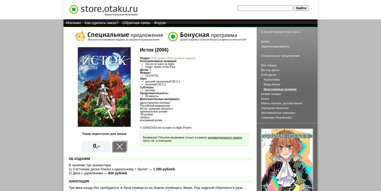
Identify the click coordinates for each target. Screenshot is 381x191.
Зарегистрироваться (275, 46)
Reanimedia (271, 79)
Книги (265, 98)
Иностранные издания (181, 58)
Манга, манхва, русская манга (281, 103)
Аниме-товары (271, 94)
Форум (160, 23)
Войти (265, 41)
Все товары (269, 65)
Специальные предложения (280, 55)
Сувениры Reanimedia (276, 117)
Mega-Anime (272, 84)
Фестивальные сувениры (278, 112)
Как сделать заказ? (102, 23)
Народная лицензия (275, 108)
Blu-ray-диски (270, 70)
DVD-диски (158, 58)
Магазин (73, 23)
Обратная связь (136, 23)
